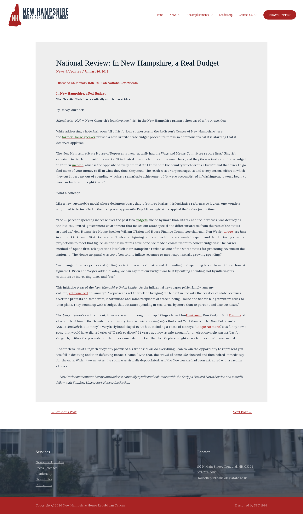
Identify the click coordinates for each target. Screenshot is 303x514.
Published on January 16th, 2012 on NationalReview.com (97, 83)
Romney (235, 315)
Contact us (44, 485)
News (172, 14)
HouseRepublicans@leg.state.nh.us (222, 478)
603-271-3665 (206, 472)
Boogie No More (208, 327)
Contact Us (246, 14)
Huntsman (194, 315)
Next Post (242, 412)
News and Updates (50, 462)
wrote (228, 231)
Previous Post (64, 412)
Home (159, 14)
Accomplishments (197, 14)
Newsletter (44, 479)
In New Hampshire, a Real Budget (81, 93)
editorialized (78, 293)
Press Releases (46, 468)
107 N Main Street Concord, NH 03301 (225, 466)
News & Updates (68, 71)
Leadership (225, 14)
